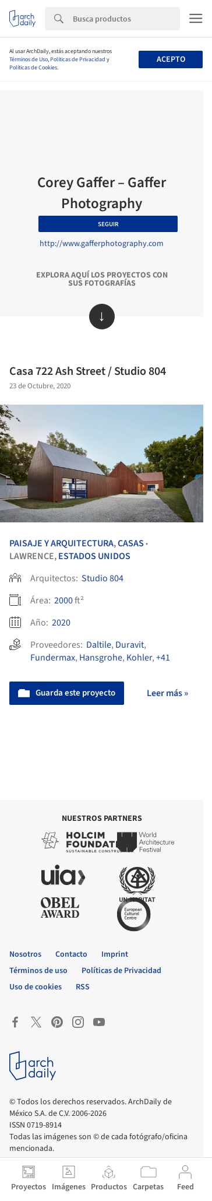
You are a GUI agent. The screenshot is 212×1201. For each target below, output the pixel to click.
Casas (131, 543)
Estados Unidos (94, 556)
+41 (163, 657)
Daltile (98, 644)
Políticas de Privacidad (77, 59)
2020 (61, 622)
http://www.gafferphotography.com (102, 244)
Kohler (139, 657)
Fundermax (52, 657)
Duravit (129, 644)
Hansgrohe (100, 657)
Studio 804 (102, 578)
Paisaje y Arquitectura (61, 543)
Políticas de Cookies (33, 68)
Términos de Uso (28, 59)
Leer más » (167, 693)
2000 (63, 600)
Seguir (108, 224)
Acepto (171, 59)
